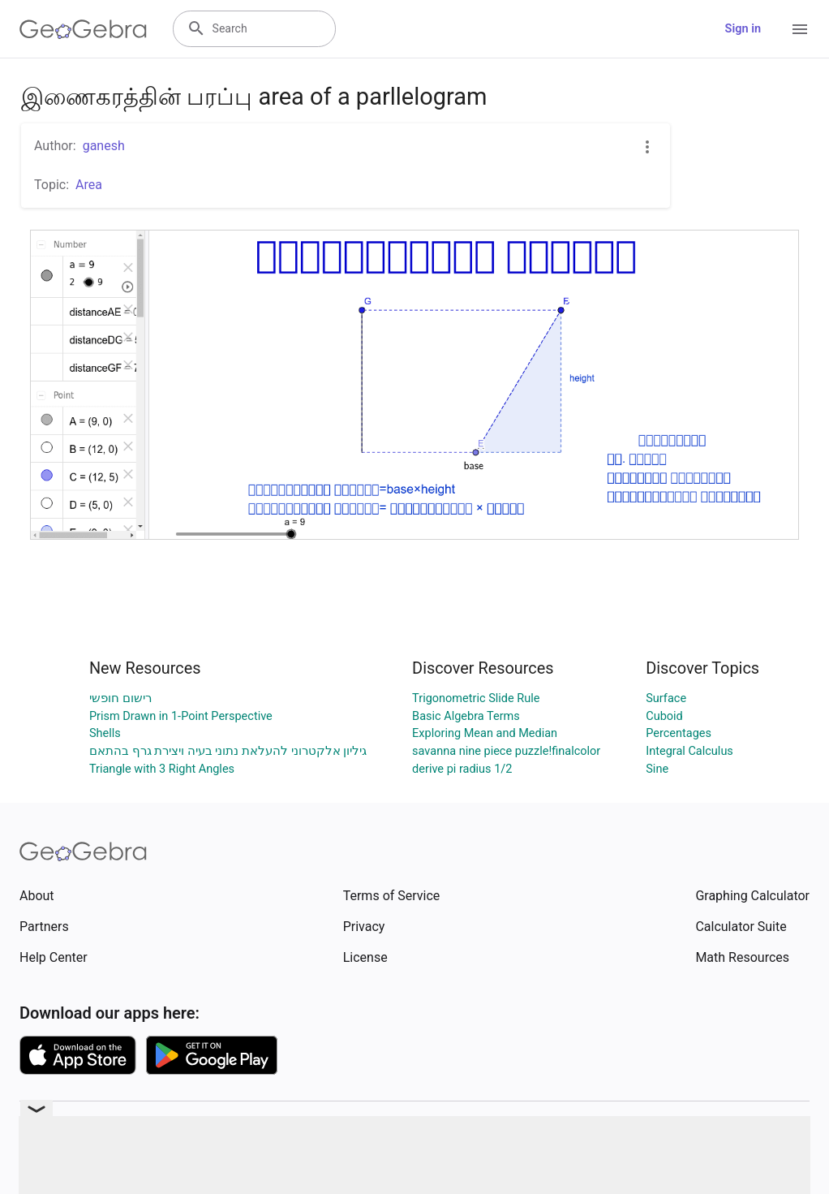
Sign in (743, 29)
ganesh (104, 145)
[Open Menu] (800, 29)
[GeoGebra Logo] (83, 29)
